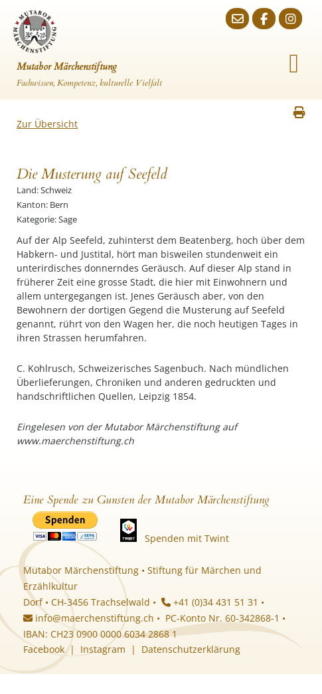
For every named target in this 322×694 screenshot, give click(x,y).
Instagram (102, 649)
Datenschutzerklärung (190, 649)
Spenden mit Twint (187, 538)
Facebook (43, 649)
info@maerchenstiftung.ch (88, 618)
